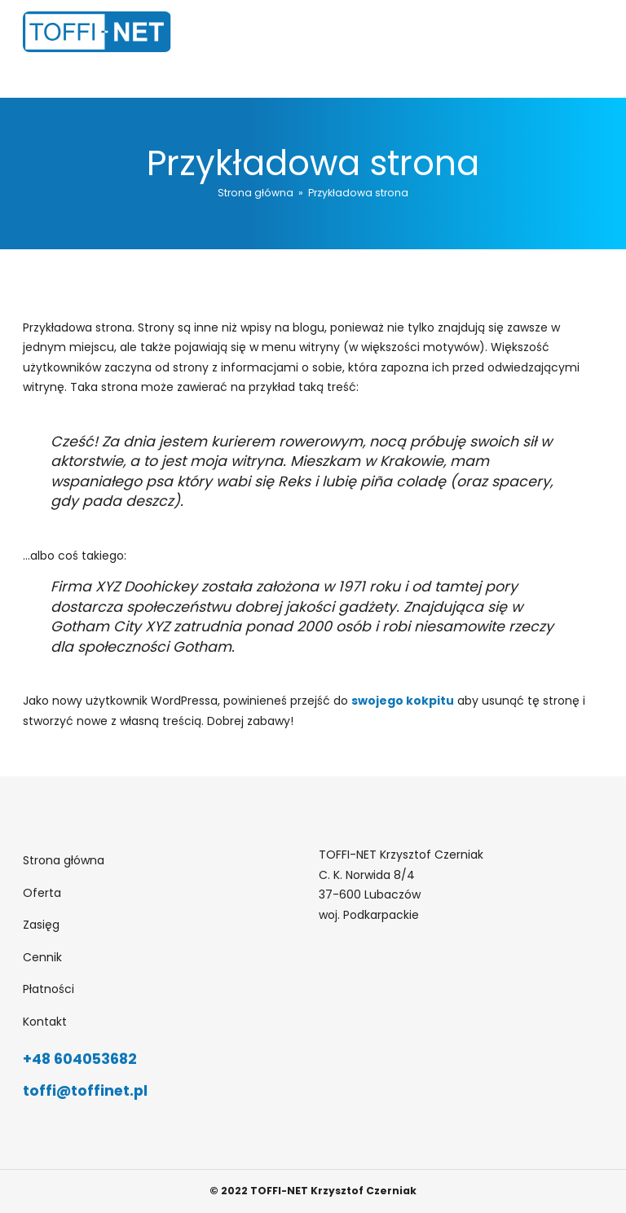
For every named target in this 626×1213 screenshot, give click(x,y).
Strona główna (255, 193)
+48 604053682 (80, 1059)
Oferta (42, 893)
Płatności (48, 989)
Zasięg (41, 924)
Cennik (42, 957)
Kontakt (45, 1021)
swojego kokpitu (402, 700)
